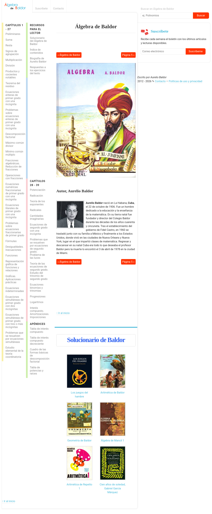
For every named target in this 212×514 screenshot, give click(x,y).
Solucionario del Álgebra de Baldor (38, 41)
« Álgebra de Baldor (68, 55)
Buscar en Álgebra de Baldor (157, 8)
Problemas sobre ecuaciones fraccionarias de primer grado (14, 229)
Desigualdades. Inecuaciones (14, 248)
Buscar (201, 15)
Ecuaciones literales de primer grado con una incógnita (13, 211)
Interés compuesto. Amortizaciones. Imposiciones (39, 312)
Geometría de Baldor (79, 440)
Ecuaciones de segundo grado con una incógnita (38, 229)
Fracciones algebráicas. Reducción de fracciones (13, 165)
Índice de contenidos (36, 51)
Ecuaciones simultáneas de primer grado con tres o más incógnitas (14, 321)
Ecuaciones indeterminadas (14, 290)
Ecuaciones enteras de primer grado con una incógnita (13, 98)
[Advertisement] (41, 127)
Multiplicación (13, 60)
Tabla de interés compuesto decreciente (39, 340)
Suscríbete (41, 8)
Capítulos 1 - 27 (14, 27)
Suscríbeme (196, 51)
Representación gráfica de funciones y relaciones (14, 266)
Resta (8, 45)
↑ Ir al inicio (63, 313)
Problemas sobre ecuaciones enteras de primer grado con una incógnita (13, 119)
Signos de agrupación (12, 53)
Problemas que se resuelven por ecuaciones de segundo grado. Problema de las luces (39, 248)
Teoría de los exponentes (37, 203)
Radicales (35, 210)
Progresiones (37, 296)
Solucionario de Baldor (96, 340)
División (10, 65)
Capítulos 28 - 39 (37, 183)
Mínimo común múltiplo (14, 153)
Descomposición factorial (15, 135)
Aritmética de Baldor (113, 392)
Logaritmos (36, 302)
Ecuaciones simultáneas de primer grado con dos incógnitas (14, 303)
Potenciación (37, 189)
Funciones (11, 255)
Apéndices (37, 324)
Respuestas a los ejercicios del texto (38, 70)
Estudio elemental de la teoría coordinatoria (14, 352)
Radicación (36, 195)
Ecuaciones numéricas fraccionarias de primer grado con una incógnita (14, 192)
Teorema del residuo (12, 85)
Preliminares (12, 34)
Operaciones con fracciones (14, 177)
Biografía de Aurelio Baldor (38, 60)
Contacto (58, 8)
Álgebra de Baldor (96, 26)
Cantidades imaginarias (37, 217)
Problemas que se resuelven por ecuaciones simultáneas (14, 337)
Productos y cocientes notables (12, 74)
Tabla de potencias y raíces (36, 370)
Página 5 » (128, 55)
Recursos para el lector (37, 29)
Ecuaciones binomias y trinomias (36, 287)
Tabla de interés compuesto (39, 330)
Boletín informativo (135, 8)
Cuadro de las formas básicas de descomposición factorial (39, 355)
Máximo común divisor (14, 144)
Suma (8, 39)
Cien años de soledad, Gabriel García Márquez (113, 488)
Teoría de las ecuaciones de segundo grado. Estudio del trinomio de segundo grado (39, 271)
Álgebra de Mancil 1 (112, 440)
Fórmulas (11, 241)
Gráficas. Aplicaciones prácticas (13, 279)
